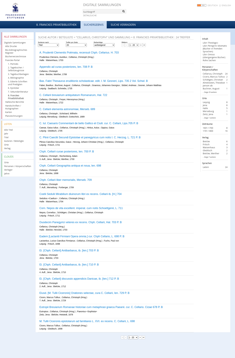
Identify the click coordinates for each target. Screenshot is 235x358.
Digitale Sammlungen (102, 5)
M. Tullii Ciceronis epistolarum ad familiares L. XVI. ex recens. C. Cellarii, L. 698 (87, 321)
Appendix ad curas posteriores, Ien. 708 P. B (66, 66)
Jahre (6, 173)
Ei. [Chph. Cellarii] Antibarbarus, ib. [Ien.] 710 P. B (69, 264)
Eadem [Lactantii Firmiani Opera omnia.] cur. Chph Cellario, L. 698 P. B (81, 236)
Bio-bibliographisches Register (16, 51)
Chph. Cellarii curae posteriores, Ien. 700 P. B (66, 151)
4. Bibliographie (16, 77)
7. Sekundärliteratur (18, 91)
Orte (6, 144)
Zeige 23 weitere (210, 92)
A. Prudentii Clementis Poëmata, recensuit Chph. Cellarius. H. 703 (79, 52)
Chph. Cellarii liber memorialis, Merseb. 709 (65, 179)
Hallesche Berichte (14, 101)
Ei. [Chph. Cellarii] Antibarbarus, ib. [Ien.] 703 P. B (69, 250)
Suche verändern (123, 24)
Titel (6, 137)
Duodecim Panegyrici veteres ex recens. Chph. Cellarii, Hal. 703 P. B (80, 222)
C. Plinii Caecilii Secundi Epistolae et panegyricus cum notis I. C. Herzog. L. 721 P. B (90, 137)
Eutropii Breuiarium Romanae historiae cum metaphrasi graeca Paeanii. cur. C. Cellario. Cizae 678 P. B (101, 307)
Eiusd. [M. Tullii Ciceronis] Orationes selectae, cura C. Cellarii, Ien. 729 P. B (84, 292)
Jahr (6, 133)
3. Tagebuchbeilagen (18, 74)
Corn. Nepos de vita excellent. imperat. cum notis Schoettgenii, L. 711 (81, 208)
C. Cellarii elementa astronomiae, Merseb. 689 (67, 109)
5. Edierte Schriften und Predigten (17, 83)
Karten (8, 112)
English (226, 5)
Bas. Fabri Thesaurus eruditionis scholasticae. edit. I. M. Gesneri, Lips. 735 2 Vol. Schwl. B (93, 80)
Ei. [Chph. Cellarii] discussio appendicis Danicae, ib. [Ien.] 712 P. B (79, 278)
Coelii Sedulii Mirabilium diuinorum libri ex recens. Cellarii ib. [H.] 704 (80, 194)
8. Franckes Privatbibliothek (56, 24)
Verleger (8, 169)
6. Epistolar (13, 87)
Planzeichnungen (14, 115)
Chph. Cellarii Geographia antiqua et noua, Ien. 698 (70, 165)
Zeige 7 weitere (210, 157)
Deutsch (213, 5)
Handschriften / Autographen (13, 107)
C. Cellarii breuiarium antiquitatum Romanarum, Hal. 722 (73, 95)
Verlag (7, 148)
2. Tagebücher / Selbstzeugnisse (16, 69)
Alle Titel (8, 129)
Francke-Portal (12, 60)
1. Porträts (13, 63)
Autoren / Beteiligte (14, 141)
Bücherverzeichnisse (15, 56)
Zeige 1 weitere (210, 118)
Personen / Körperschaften (17, 166)
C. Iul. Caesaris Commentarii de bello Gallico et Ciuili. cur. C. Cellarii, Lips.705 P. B (88, 123)
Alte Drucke (11, 46)
